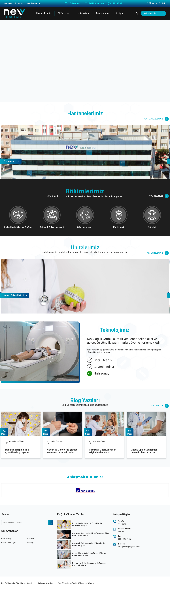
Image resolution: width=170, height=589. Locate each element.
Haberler (19, 3)
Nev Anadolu (10, 161)
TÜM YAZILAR (160, 406)
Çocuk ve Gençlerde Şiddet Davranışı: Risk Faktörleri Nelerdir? (62, 451)
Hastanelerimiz (43, 13)
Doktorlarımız (102, 13)
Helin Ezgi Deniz (57, 441)
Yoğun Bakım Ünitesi (14, 295)
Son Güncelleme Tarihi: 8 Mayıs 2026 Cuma (76, 583)
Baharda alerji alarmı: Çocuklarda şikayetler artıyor (17, 451)
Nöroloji (30, 542)
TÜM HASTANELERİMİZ (156, 119)
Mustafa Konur (99, 441)
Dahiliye (30, 538)
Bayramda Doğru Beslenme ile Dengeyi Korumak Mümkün (89, 564)
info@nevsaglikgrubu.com (129, 547)
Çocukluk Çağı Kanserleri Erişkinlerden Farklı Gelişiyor (102, 451)
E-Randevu (72, 3)
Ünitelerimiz (83, 13)
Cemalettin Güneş (16, 441)
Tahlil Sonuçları (94, 3)
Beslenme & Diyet (8, 542)
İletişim (119, 13)
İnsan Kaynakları (33, 3)
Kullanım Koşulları (45, 583)
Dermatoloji (6, 538)
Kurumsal (8, 3)
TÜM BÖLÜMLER (159, 196)
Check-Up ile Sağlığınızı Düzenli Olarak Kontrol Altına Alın (144, 451)
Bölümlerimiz (64, 13)
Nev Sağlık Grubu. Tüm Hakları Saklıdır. (17, 583)
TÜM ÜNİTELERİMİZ (158, 253)
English (162, 3)
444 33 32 (115, 3)
